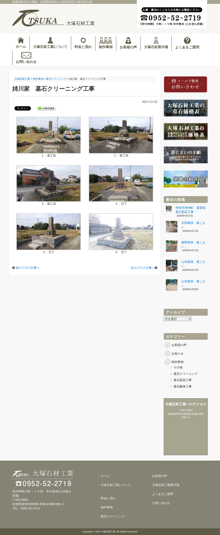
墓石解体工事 (183, 386)
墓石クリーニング (186, 373)
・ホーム (104, 476)
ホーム (21, 42)
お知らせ (177, 353)
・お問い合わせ (159, 503)
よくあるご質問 (187, 43)
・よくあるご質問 (161, 494)
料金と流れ (83, 43)
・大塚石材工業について (114, 485)
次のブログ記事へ (143, 267)
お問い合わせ (26, 58)
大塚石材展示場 (156, 43)
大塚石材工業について (50, 43)
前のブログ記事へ (28, 267)
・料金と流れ (107, 498)
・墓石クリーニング (111, 516)
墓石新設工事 (183, 380)
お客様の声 (128, 43)
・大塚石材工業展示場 (164, 485)
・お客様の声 (158, 476)
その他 (178, 367)
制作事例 (106, 43)
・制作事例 (105, 507)
